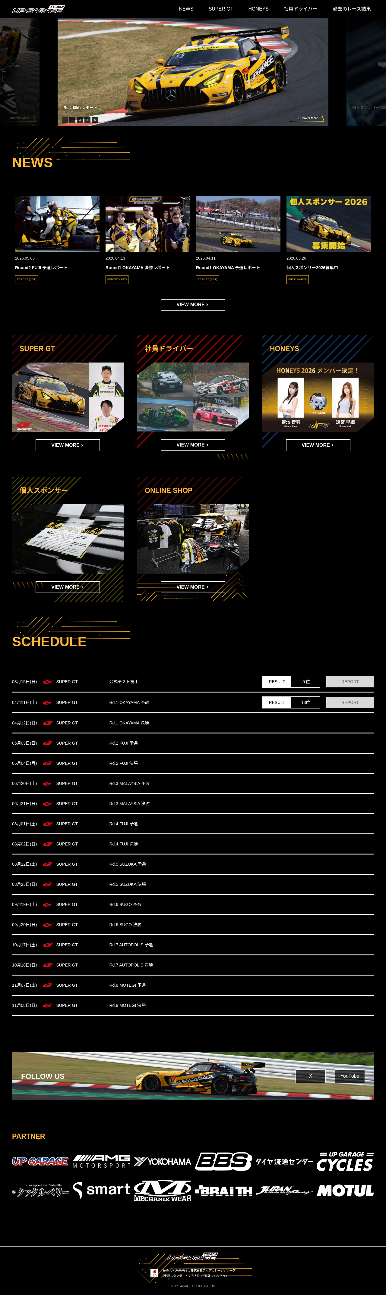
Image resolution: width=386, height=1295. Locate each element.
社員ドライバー (301, 8)
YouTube (349, 1076)
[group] (193, 72)
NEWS (186, 8)
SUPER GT (221, 8)
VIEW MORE (190, 304)
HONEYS (258, 8)
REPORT (350, 681)
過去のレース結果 (352, 8)
